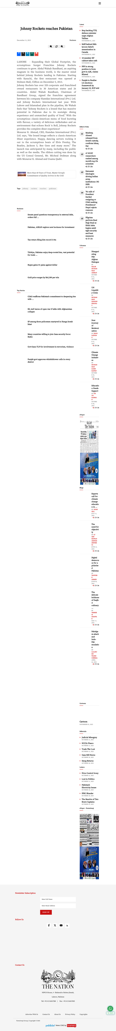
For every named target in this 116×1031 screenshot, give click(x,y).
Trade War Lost (88, 749)
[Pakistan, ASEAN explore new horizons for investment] (21, 223)
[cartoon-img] (89, 713)
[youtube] (61, 925)
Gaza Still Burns (88, 755)
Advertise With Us (31, 1014)
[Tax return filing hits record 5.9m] (21, 235)
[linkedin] (28, 54)
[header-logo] (22, 4)
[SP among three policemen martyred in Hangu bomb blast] (21, 317)
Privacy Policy (70, 1014)
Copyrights (83, 1014)
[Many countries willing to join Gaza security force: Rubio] (21, 330)
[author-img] (85, 255)
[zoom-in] (62, 46)
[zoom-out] (51, 46)
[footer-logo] (58, 979)
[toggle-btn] (100, 3)
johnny (25, 189)
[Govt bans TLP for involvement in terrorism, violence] (21, 342)
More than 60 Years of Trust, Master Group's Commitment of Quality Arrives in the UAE (46, 174)
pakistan (53, 189)
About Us (57, 1014)
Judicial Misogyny (89, 737)
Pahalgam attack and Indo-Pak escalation (95, 639)
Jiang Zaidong (94, 335)
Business (73, 40)
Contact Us (46, 1014)
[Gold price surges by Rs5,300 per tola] (21, 273)
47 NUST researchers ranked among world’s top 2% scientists (92, 158)
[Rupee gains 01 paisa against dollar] (21, 261)
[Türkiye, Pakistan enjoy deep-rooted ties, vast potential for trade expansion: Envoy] (21, 248)
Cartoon (83, 721)
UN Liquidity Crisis (94, 290)
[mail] (36, 54)
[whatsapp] (32, 54)
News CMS (60, 1025)
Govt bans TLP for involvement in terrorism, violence (51, 338)
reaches (43, 189)
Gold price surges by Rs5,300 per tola (43, 269)
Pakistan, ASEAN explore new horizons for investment (51, 219)
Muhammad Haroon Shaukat (94, 301)
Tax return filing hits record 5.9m (42, 231)
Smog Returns (87, 761)
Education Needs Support (95, 388)
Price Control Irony (90, 773)
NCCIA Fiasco (87, 743)
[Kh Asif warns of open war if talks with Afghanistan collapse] (21, 305)
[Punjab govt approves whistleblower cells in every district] (21, 355)
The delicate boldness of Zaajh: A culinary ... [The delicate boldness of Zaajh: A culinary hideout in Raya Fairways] (95, 600)
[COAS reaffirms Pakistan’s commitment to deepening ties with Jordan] (21, 292)
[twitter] (23, 54)
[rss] (67, 926)
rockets (34, 189)
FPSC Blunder (87, 793)
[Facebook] (19, 54)
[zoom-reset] (56, 46)
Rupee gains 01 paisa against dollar (42, 257)
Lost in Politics (88, 779)
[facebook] (88, 149)
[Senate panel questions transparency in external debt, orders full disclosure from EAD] (21, 210)
